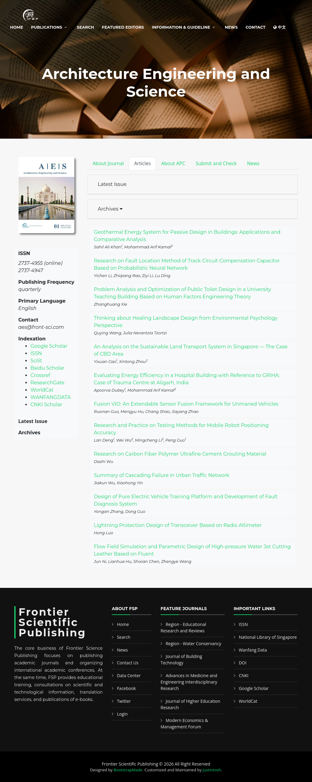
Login (122, 714)
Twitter (124, 701)
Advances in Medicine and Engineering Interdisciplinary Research (189, 682)
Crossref (40, 375)
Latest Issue (112, 184)
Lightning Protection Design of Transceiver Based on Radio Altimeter (178, 525)
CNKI (244, 675)
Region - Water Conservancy (194, 643)
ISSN (36, 353)
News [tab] (253, 163)
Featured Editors (123, 27)
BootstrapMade (128, 770)
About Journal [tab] (108, 163)
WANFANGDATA (50, 397)
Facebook (126, 688)
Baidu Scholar (47, 368)
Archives (110, 209)
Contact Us (128, 663)
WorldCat (42, 390)
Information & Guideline (181, 27)
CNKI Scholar (46, 404)
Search (85, 27)
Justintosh (212, 770)
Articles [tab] (142, 163)
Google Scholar (48, 346)
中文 (279, 27)
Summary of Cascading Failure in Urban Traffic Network (161, 475)
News (231, 27)
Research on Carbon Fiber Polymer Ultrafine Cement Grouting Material (180, 454)
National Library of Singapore (268, 637)
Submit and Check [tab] (216, 163)
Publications (46, 27)
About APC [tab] (173, 163)
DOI (242, 663)
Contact (255, 27)
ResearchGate (47, 383)
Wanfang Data (253, 650)
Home (16, 27)
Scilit (36, 361)
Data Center (129, 675)
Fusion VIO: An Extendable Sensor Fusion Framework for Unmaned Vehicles (186, 404)
